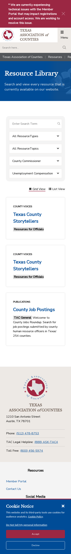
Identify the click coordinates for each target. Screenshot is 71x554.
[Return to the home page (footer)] (35, 388)
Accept (35, 534)
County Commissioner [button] (26, 161)
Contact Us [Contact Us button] (13, 489)
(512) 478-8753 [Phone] (27, 433)
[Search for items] (32, 123)
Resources (55, 57)
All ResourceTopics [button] (25, 149)
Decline (35, 545)
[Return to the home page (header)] (8, 35)
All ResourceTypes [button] (25, 136)
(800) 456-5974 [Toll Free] (31, 451)
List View (56, 189)
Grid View (37, 189)
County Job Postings (34, 310)
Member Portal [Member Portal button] (16, 481)
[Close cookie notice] (63, 506)
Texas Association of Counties (22, 57)
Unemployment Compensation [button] (32, 173)
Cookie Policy (35, 516)
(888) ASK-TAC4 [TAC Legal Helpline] (46, 442)
